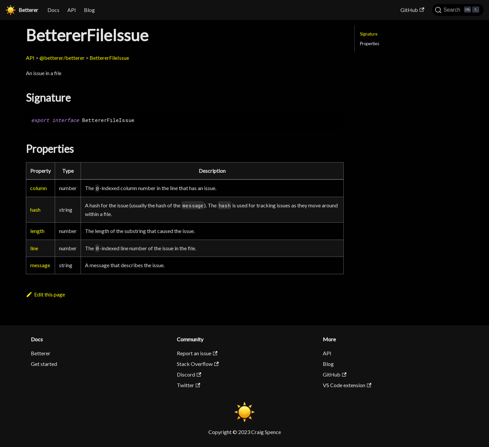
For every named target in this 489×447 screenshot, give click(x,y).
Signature (369, 34)
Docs (53, 10)
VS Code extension (347, 385)
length (37, 231)
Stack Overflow (198, 364)
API (71, 10)
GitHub (412, 10)
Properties (369, 43)
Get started (44, 364)
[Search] (458, 10)
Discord (189, 374)
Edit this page (45, 294)
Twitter (188, 385)
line (34, 248)
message (40, 265)
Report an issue (197, 353)
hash (35, 209)
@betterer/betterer (62, 58)
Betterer (40, 353)
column (38, 188)
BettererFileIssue (109, 58)
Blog (89, 10)
